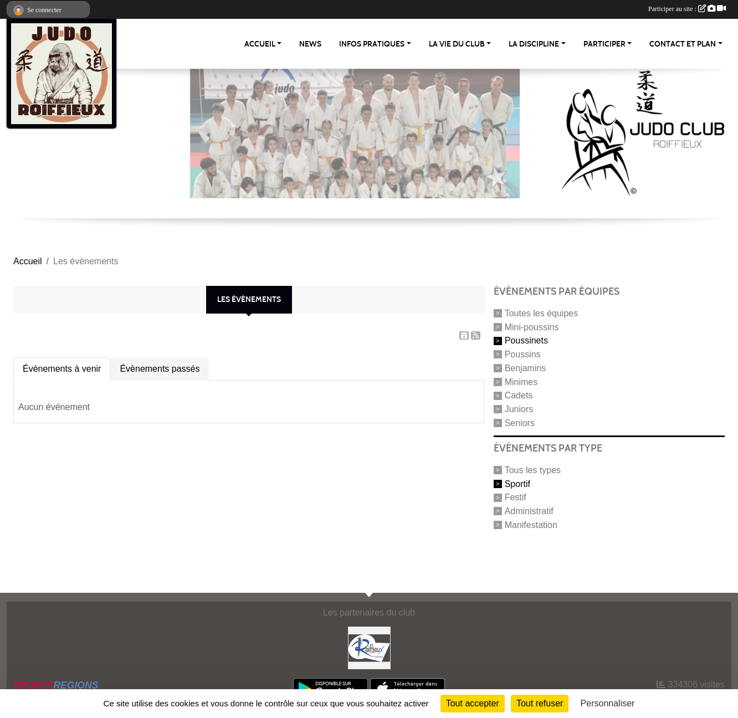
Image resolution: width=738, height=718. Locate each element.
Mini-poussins (532, 326)
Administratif (529, 511)
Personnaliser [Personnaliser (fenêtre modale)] (608, 703)
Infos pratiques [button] (371, 44)
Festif (515, 497)
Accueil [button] (259, 44)
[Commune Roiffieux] (369, 647)
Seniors (520, 423)
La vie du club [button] (457, 44)
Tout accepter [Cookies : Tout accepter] (472, 703)
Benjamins (525, 368)
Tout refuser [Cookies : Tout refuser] (539, 703)
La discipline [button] (534, 44)
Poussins (523, 354)
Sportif (517, 483)
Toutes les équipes (541, 313)
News (310, 44)
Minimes (521, 381)
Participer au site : (687, 9)
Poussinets (526, 340)
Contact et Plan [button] (682, 44)
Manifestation (531, 525)
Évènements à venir (62, 368)
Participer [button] (604, 44)
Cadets (519, 395)
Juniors (519, 409)
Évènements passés (159, 368)
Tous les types (533, 470)
